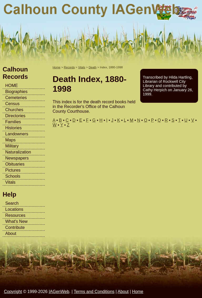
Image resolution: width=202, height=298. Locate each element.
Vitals (10, 182)
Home (56, 67)
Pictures (13, 170)
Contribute (15, 227)
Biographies (16, 91)
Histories (13, 128)
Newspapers (17, 158)
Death (93, 67)
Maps (10, 140)
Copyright (13, 291)
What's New (16, 221)
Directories (15, 116)
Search (12, 203)
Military (12, 146)
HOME (11, 85)
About (10, 233)
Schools (12, 176)
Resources (15, 215)
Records (69, 67)
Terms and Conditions (94, 291)
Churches (14, 109)
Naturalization (18, 152)
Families (13, 122)
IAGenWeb (59, 291)
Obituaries (14, 164)
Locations (14, 209)
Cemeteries (16, 97)
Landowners (16, 134)
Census (12, 103)
